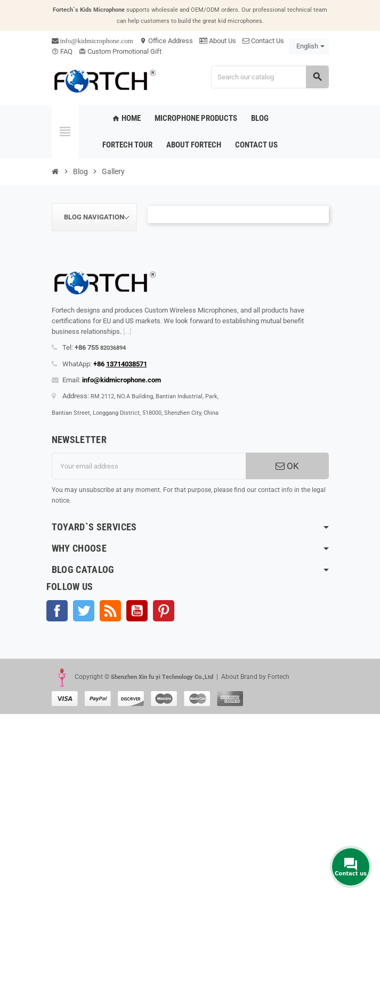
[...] (127, 331)
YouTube (137, 610)
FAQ (62, 51)
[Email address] (149, 466)
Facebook (57, 610)
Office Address (166, 41)
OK (287, 466)
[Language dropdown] (309, 46)
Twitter (83, 610)
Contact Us (263, 41)
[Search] (269, 76)
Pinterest (163, 610)
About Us (217, 41)
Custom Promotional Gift (120, 51)
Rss (110, 610)
